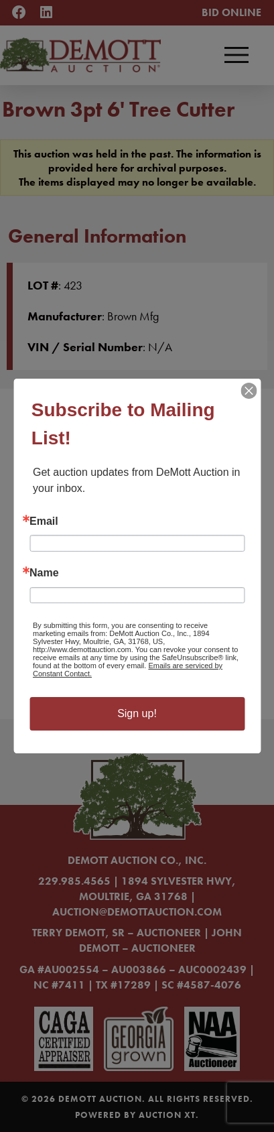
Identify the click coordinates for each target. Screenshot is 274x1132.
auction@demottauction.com (137, 912)
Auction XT (167, 1115)
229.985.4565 (74, 881)
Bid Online (231, 12)
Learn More (79, 660)
